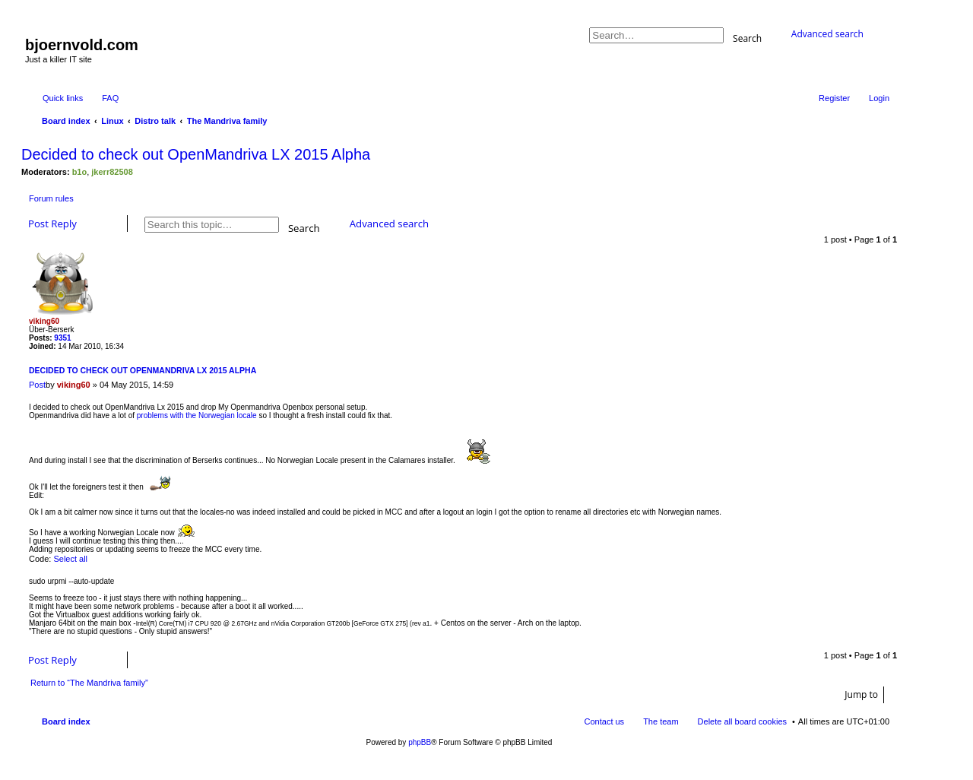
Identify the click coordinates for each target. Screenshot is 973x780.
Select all (70, 558)
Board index (66, 721)
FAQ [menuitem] (110, 98)
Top (885, 640)
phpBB (419, 742)
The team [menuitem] (660, 721)
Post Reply (52, 223)
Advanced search (827, 33)
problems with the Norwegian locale (197, 415)
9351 (62, 338)
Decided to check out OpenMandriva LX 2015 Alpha (195, 154)
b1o (79, 171)
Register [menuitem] (834, 98)
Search (747, 37)
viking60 (44, 321)
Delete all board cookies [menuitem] (742, 721)
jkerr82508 (111, 171)
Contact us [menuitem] (605, 721)
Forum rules (51, 198)
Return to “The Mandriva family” (89, 682)
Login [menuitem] (879, 98)
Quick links (63, 98)
